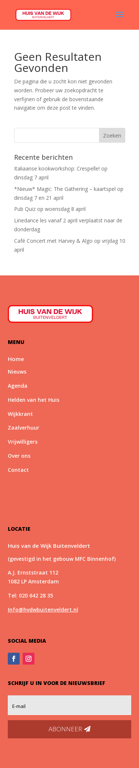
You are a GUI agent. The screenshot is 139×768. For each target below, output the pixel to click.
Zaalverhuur (23, 427)
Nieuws (17, 371)
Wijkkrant (20, 413)
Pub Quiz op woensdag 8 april (50, 208)
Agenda (17, 385)
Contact (18, 469)
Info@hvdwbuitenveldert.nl (43, 609)
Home (16, 359)
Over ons (19, 455)
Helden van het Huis (33, 399)
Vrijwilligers (22, 441)
